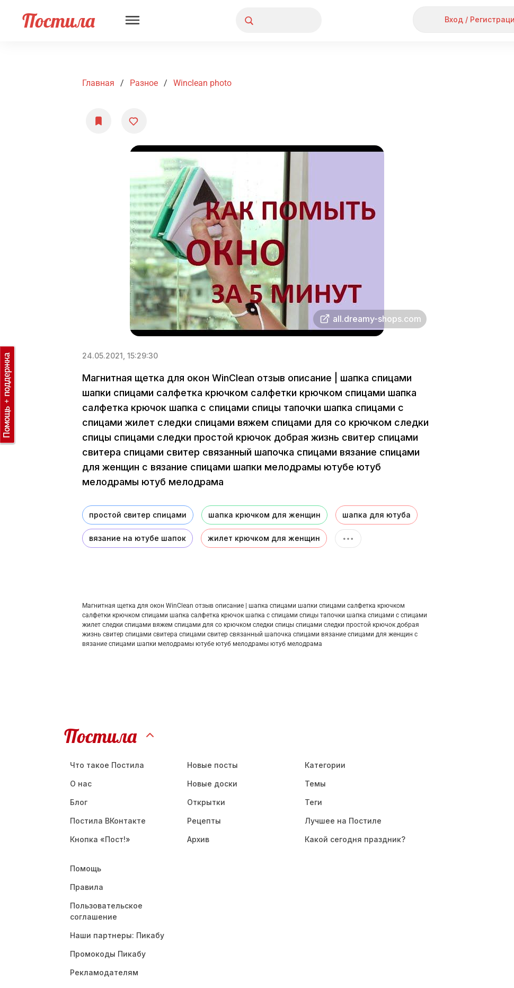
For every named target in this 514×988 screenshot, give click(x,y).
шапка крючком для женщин (264, 514)
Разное (144, 83)
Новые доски (212, 783)
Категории (325, 765)
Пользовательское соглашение (106, 911)
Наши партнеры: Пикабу (117, 935)
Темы (315, 783)
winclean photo (202, 83)
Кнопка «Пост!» (100, 839)
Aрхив (198, 839)
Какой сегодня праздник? (355, 839)
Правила (86, 886)
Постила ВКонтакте (108, 820)
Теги (313, 802)
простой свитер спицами (138, 514)
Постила (58, 20)
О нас (81, 783)
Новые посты (212, 765)
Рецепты (204, 820)
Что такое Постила (107, 765)
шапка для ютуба (376, 514)
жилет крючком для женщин (264, 538)
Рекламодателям (104, 972)
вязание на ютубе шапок (137, 538)
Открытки (206, 802)
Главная (98, 83)
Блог (78, 802)
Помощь (85, 868)
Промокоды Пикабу (108, 953)
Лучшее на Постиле (343, 820)
